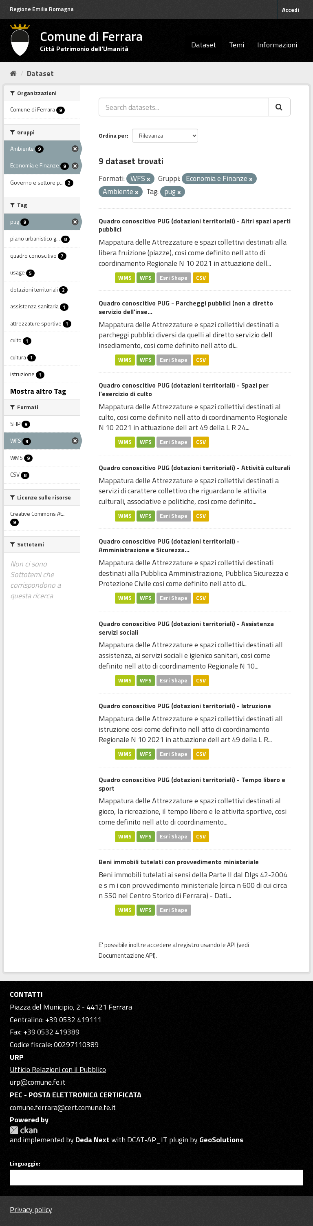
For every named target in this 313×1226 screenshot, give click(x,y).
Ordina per (113, 135)
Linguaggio (24, 1163)
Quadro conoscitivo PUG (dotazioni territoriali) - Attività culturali (194, 468)
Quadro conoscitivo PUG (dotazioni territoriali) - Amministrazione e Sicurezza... (169, 545)
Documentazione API (126, 955)
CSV (201, 277)
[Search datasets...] (184, 107)
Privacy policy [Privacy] (31, 1209)
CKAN (23, 1130)
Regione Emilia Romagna (42, 8)
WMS (125, 277)
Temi (236, 44)
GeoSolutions (221, 1139)
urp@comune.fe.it (37, 1082)
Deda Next (92, 1139)
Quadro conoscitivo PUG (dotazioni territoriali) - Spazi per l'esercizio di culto (184, 389)
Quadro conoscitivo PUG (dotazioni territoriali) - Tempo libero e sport (192, 784)
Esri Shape (173, 277)
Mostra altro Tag (38, 391)
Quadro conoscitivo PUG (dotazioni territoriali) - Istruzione (185, 706)
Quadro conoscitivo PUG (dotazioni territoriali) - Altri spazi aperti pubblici (195, 225)
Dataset (203, 44)
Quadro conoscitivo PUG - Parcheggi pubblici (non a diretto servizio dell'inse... (186, 307)
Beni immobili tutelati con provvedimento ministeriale (179, 862)
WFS (146, 277)
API (231, 945)
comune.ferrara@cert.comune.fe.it (63, 1107)
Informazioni (277, 44)
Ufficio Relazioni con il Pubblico (58, 1069)
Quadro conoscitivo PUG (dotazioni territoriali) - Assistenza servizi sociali (186, 628)
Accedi (290, 9)
